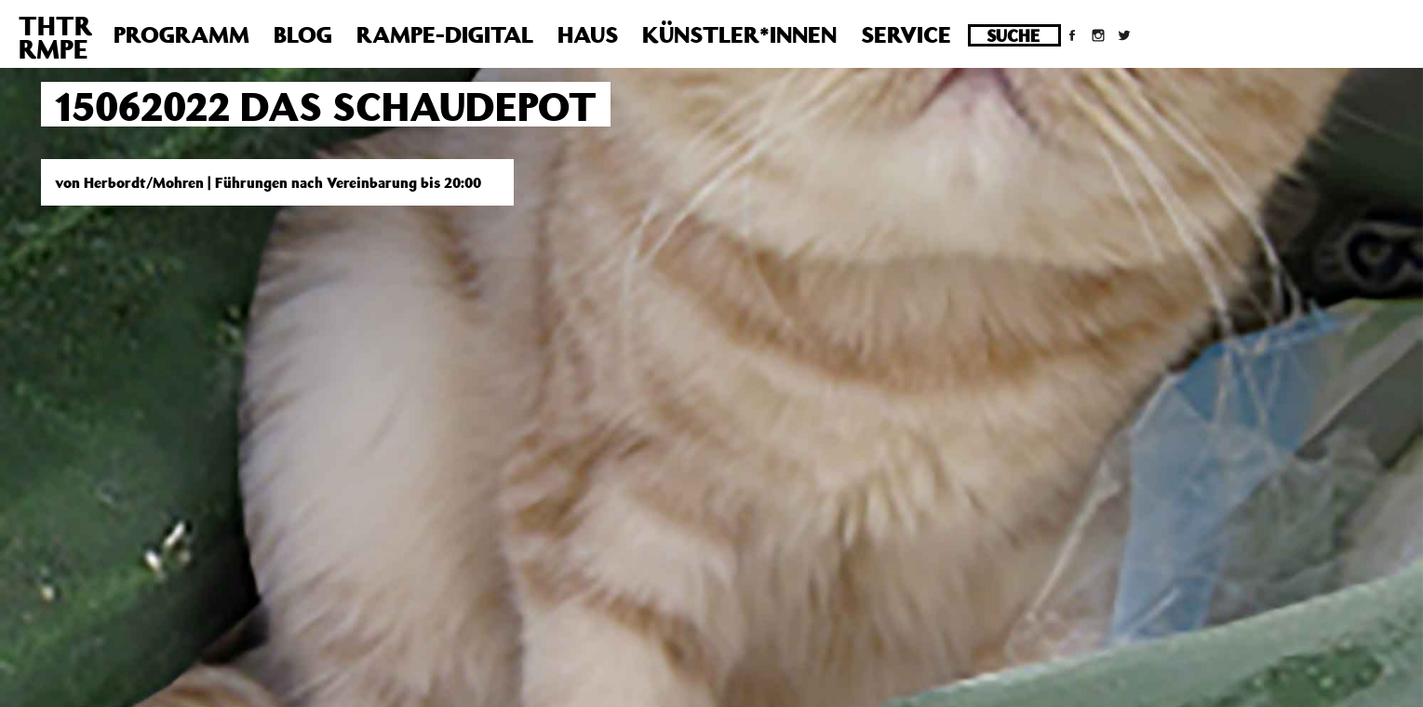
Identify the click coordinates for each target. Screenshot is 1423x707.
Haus (587, 34)
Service (906, 34)
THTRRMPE (55, 37)
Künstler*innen (739, 34)
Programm (181, 34)
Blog (303, 34)
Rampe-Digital (444, 34)
